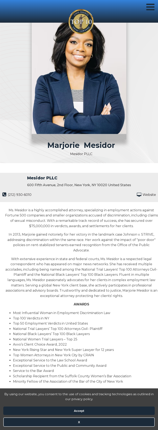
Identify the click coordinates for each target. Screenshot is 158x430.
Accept (79, 410)
